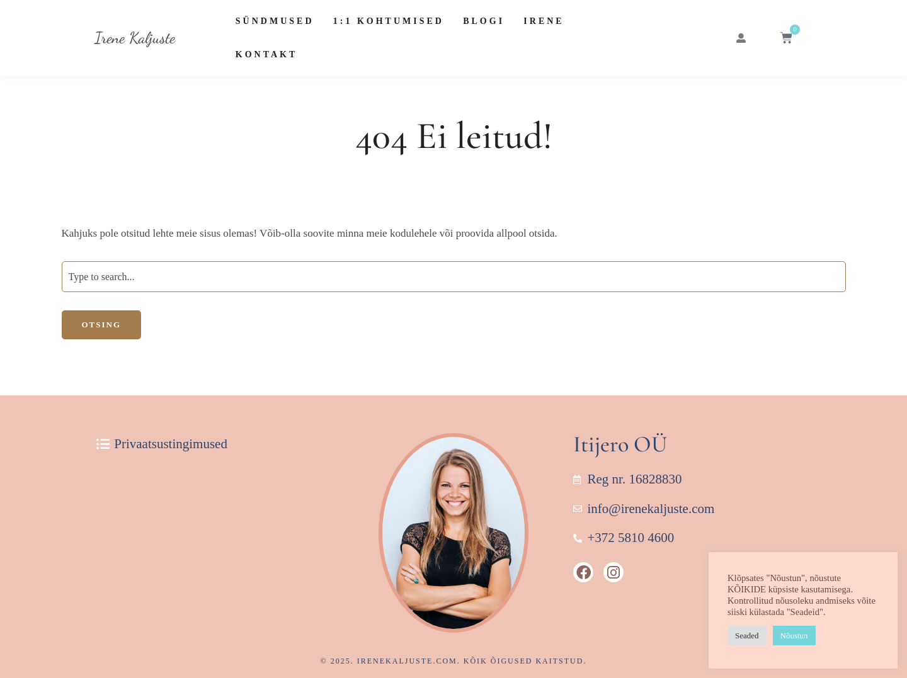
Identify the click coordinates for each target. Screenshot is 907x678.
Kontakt (267, 54)
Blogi (484, 21)
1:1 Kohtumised (388, 21)
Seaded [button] (747, 635)
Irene (543, 21)
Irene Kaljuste (134, 37)
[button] (741, 38)
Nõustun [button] (794, 635)
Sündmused (275, 21)
